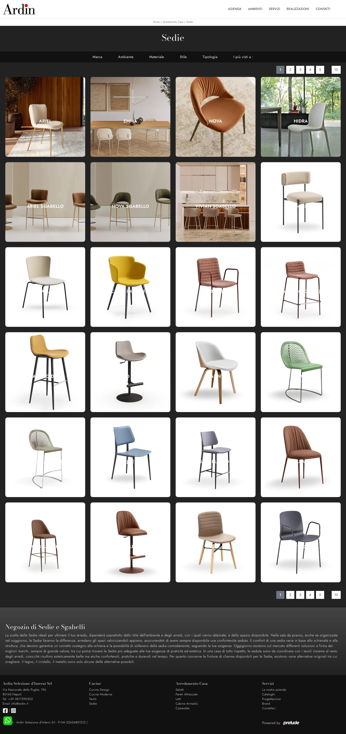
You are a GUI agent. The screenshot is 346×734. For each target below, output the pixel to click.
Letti (178, 699)
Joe (130, 461)
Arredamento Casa (173, 22)
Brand (266, 704)
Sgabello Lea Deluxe (130, 546)
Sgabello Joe (215, 461)
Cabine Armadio (187, 704)
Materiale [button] (156, 56)
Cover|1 (215, 291)
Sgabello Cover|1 (301, 291)
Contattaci (269, 708)
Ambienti (255, 9)
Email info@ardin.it (15, 704)
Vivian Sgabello (215, 206)
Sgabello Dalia (45, 376)
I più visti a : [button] (243, 56)
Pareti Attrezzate (187, 694)
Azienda (235, 9)
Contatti (323, 9)
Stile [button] (183, 56)
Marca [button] (97, 56)
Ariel (45, 121)
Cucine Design (99, 690)
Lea (301, 461)
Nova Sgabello (130, 206)
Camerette (183, 708)
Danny (215, 376)
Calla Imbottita (130, 291)
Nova (215, 121)
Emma (130, 121)
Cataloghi (268, 694)
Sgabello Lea (45, 546)
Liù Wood (300, 546)
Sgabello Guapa (45, 461)
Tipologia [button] (210, 56)
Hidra (301, 121)
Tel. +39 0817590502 (18, 699)
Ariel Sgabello (45, 206)
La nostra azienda (274, 690)
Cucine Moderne (100, 694)
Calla (45, 291)
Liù (215, 546)
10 (336, 69)
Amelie (301, 206)
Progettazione (271, 699)
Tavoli (93, 699)
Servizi (274, 9)
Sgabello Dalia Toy (130, 376)
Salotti (180, 690)
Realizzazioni (298, 9)
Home (156, 22)
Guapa (301, 376)
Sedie (190, 22)
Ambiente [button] (126, 56)
